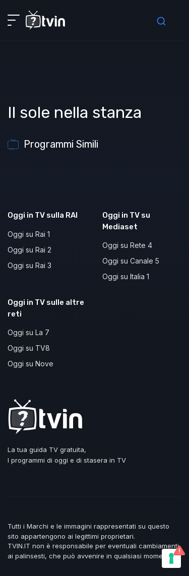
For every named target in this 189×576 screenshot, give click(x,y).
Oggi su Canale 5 (130, 261)
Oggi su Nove (30, 363)
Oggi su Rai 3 (29, 265)
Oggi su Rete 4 (127, 245)
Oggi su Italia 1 (125, 276)
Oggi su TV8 (29, 348)
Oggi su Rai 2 (29, 249)
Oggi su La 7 (28, 332)
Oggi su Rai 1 (29, 234)
